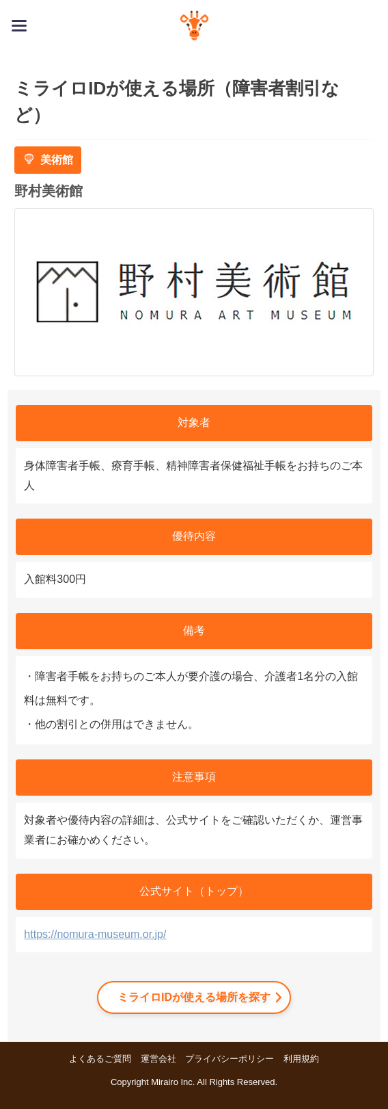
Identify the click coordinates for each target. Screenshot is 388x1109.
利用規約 (301, 1059)
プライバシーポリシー (229, 1059)
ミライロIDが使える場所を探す (194, 997)
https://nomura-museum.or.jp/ (95, 934)
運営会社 (158, 1059)
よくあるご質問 (100, 1059)
